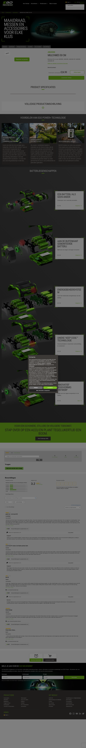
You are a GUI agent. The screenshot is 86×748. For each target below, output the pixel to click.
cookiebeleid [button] (31, 366)
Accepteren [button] (50, 387)
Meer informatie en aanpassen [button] (43, 390)
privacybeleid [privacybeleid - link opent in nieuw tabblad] (41, 360)
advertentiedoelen (53, 372)
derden (30, 368)
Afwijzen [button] (36, 387)
